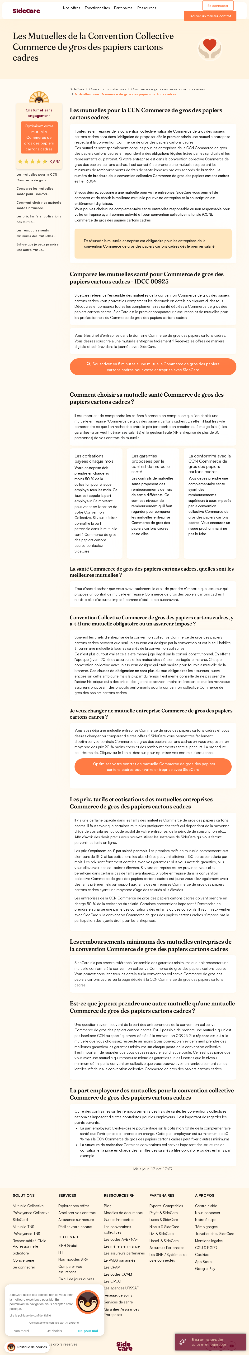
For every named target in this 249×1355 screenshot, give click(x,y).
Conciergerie (23, 1260)
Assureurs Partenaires (167, 1247)
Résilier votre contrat (75, 1226)
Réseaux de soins (118, 1295)
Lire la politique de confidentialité (30, 1315)
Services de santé (118, 1302)
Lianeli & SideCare (164, 1240)
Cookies (202, 1254)
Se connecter (217, 6)
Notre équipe (205, 1219)
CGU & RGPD (206, 1247)
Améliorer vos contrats (77, 1212)
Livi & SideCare (162, 1233)
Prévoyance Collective (31, 1212)
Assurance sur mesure (76, 1219)
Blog (108, 1205)
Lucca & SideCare (164, 1219)
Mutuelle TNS (23, 1226)
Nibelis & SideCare (164, 1226)
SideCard (20, 1219)
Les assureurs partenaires (124, 1253)
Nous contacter (207, 1212)
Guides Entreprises (119, 1219)
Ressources (146, 7)
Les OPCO (112, 1281)
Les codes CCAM (118, 1274)
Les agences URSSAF (121, 1288)
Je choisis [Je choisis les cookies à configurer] (54, 1331)
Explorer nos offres (73, 1205)
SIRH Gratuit (68, 1245)
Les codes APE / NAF (121, 1239)
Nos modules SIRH (73, 1259)
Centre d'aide (206, 1205)
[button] (27, 1347)
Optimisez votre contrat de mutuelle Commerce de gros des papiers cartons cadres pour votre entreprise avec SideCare (153, 766)
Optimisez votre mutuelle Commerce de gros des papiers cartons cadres (39, 137)
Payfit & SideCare (164, 1212)
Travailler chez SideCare (214, 1233)
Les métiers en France (122, 1246)
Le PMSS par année (120, 1260)
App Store (203, 1261)
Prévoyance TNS (26, 1233)
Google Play (205, 1268)
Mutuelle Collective (28, 1205)
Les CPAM (112, 1267)
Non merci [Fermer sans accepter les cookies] (21, 1331)
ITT (61, 1252)
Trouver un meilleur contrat (210, 16)
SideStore (21, 1253)
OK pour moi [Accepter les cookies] (88, 1331)
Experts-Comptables (166, 1205)
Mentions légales (209, 1240)
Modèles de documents (123, 1212)
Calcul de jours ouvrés (76, 1279)
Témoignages (206, 1226)
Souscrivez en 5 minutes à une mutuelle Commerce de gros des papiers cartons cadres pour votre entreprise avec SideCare (153, 366)
